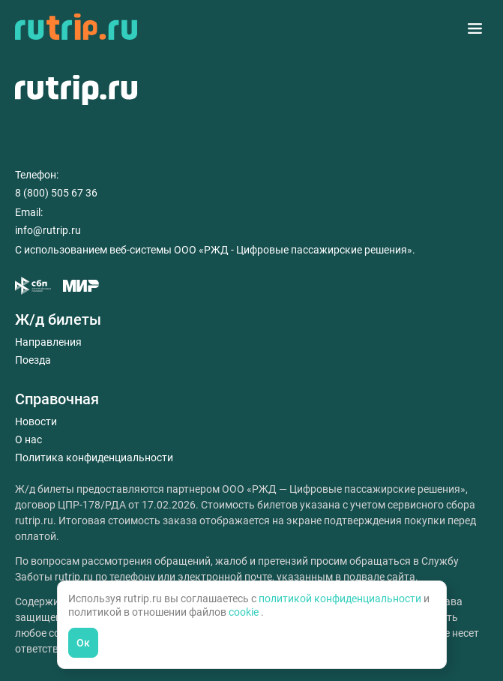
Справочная (57, 399)
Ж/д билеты (58, 319)
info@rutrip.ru (48, 230)
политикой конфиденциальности (341, 598)
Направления (48, 342)
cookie (245, 612)
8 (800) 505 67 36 (56, 193)
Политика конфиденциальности (94, 458)
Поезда (33, 360)
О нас (28, 440)
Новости (36, 422)
